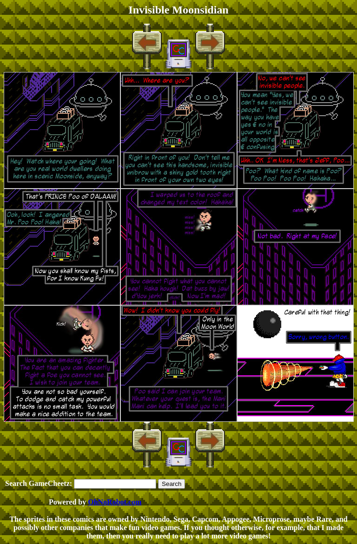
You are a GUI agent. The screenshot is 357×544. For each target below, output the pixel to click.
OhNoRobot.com (114, 502)
